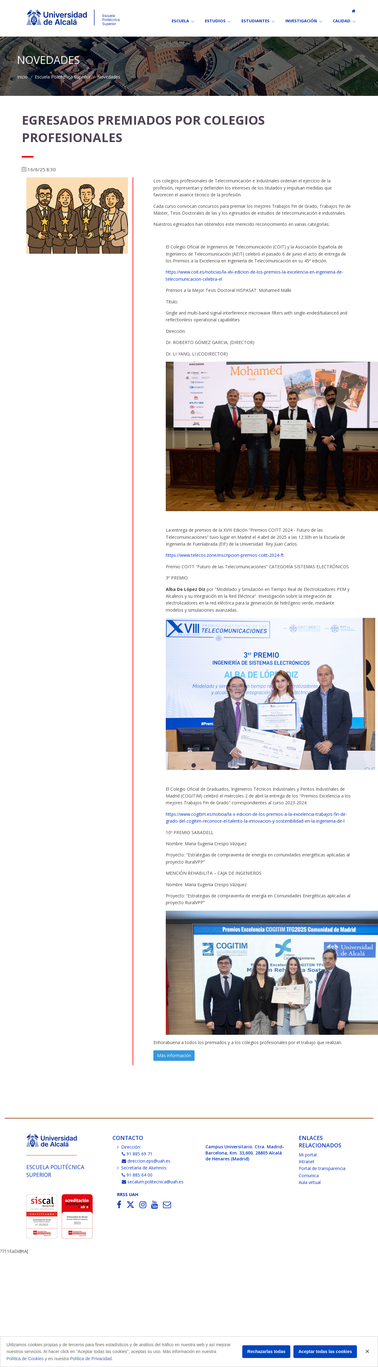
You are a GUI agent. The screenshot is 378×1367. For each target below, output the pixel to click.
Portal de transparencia (322, 1168)
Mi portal (308, 1155)
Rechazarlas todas (266, 1351)
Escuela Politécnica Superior (63, 77)
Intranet (306, 1161)
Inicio (22, 77)
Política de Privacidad (91, 1358)
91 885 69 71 (137, 1154)
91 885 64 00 (137, 1175)
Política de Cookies (25, 1358)
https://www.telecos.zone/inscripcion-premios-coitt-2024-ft (225, 555)
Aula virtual (310, 1182)
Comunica (309, 1175)
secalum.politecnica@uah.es (153, 1182)
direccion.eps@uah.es (146, 1161)
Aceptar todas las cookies (325, 1351)
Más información (174, 1055)
